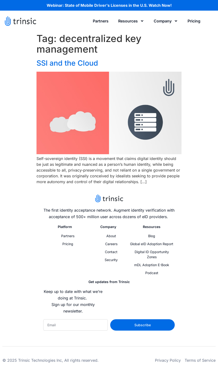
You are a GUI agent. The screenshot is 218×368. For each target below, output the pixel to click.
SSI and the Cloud (67, 63)
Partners (101, 21)
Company (166, 21)
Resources (131, 21)
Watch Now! (160, 5)
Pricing (194, 21)
